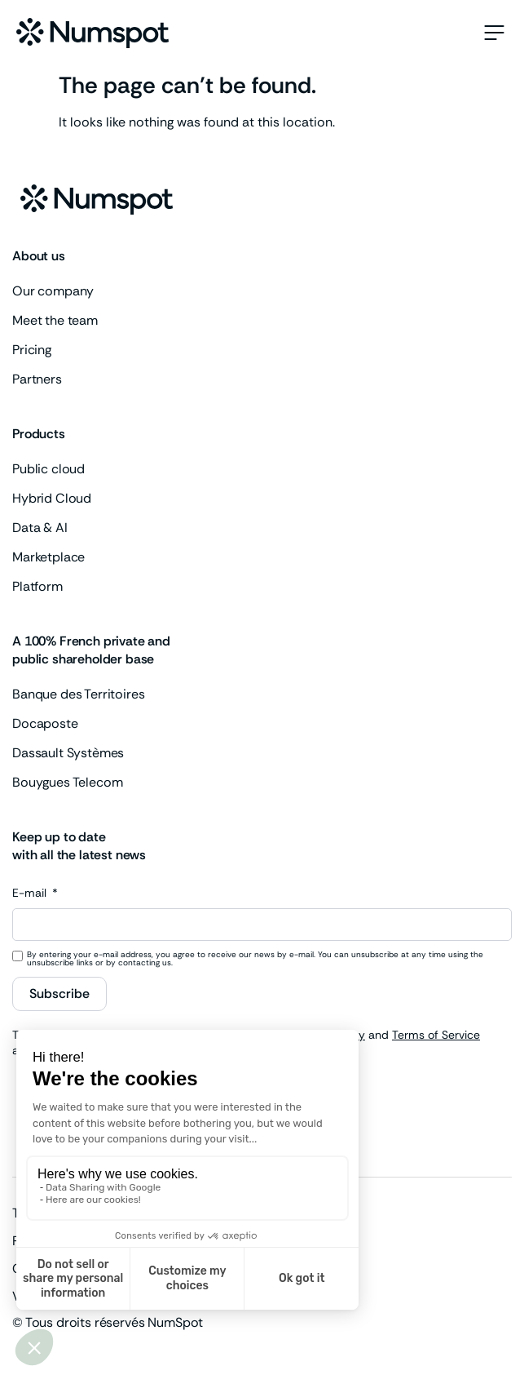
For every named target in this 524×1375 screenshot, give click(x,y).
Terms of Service (436, 1034)
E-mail (31, 893)
